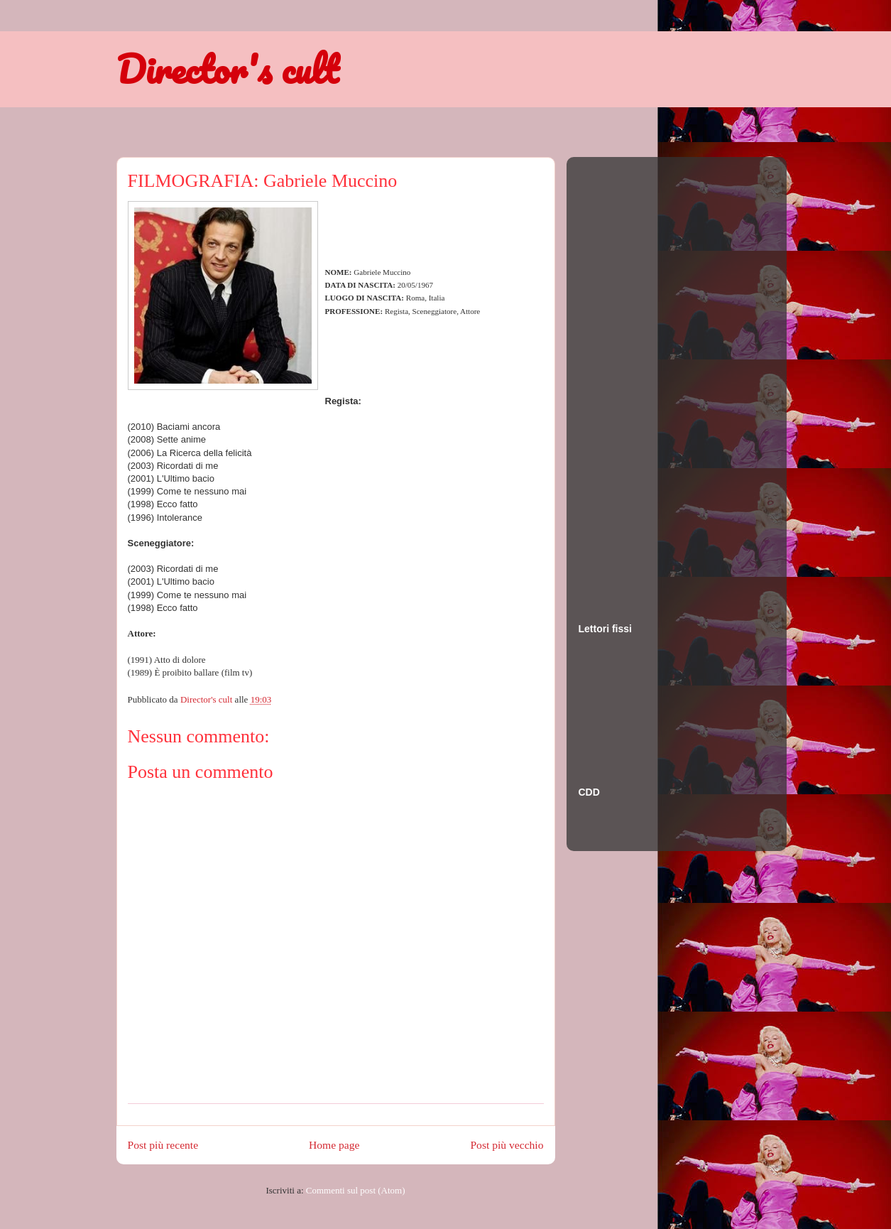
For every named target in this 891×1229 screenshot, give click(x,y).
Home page (334, 1145)
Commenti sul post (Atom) (355, 1190)
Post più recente (163, 1145)
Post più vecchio (506, 1145)
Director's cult (227, 69)
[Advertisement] (635, 376)
